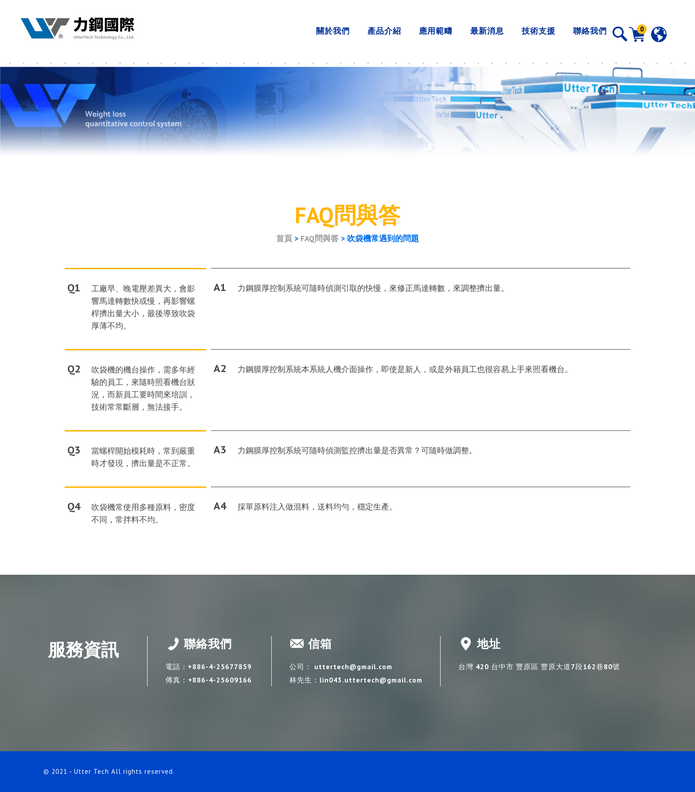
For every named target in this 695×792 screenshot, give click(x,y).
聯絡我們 (575, 34)
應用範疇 (420, 34)
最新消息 (472, 34)
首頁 (284, 238)
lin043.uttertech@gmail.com (372, 679)
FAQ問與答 (320, 238)
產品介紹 (369, 34)
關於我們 (318, 34)
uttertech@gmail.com (354, 666)
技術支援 (523, 34)
